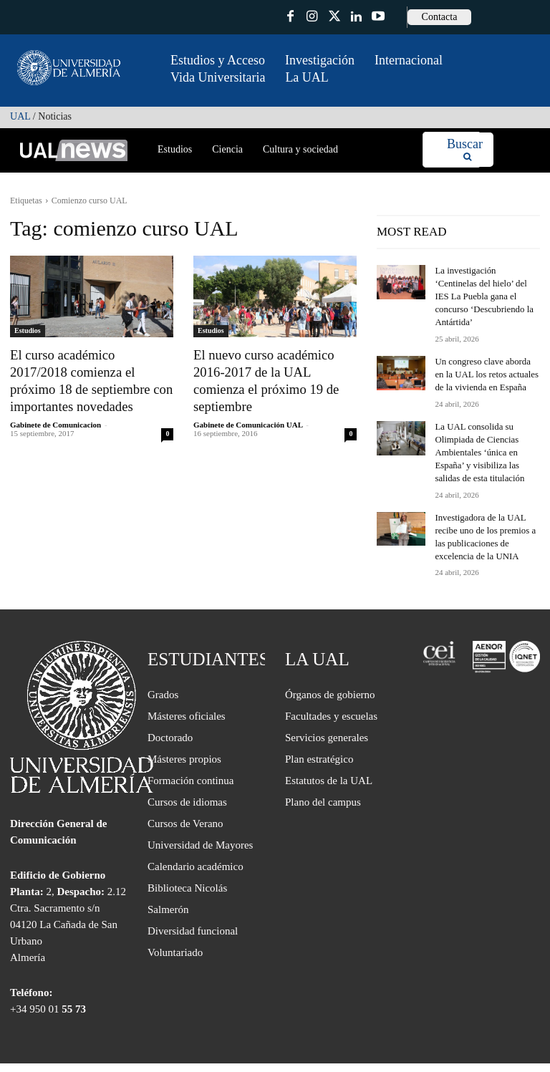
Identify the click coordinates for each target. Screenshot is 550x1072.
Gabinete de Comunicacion (55, 419)
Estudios (27, 330)
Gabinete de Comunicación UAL (247, 403)
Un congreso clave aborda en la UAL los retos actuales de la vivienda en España (484, 357)
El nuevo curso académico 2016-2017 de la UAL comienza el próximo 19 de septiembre (273, 369)
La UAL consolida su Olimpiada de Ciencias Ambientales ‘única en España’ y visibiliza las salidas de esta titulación (487, 432)
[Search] (464, 150)
